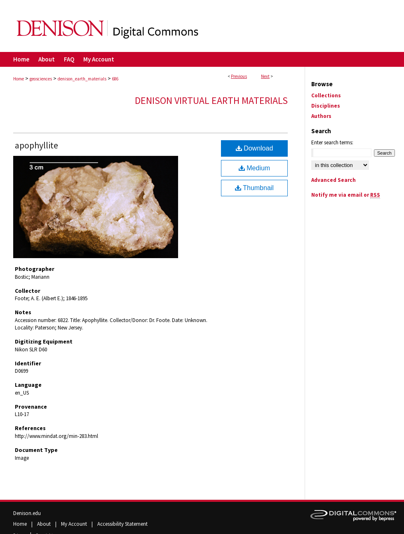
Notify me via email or (345, 194)
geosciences (41, 79)
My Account (74, 523)
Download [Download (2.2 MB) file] (254, 148)
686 (115, 79)
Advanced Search (333, 179)
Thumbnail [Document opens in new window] (254, 187)
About (44, 523)
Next (265, 76)
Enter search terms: (332, 142)
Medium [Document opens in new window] (254, 168)
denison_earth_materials (82, 79)
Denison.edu (27, 513)
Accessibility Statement (122, 523)
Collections (326, 95)
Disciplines (325, 105)
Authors (321, 116)
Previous (239, 76)
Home (18, 79)
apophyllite (36, 145)
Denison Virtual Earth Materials (211, 100)
